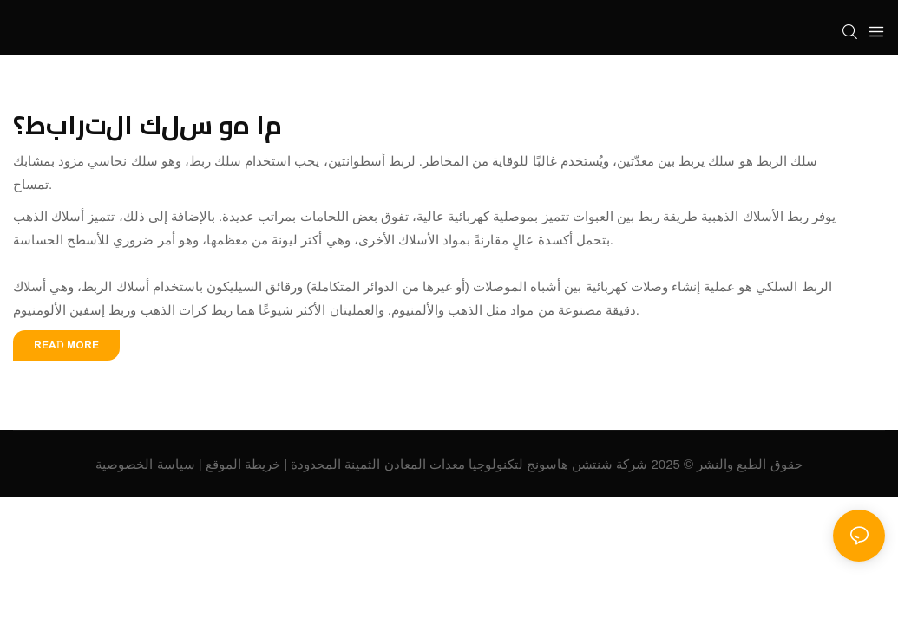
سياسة (176, 464)
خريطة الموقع (243, 464)
